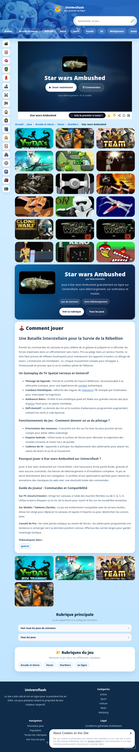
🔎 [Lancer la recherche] (132, 21)
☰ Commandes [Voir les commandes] (91, 87)
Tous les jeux (96, 311)
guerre (25, 546)
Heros (60, 124)
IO (101, 31)
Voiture (49, 31)
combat (82, 385)
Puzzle (90, 31)
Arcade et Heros (28, 31)
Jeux (29, 124)
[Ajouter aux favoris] (123, 115)
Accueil (19, 124)
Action (8, 31)
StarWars (73, 124)
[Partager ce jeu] (119, 115)
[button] (87, 115)
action (31, 403)
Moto (63, 31)
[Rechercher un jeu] (105, 21)
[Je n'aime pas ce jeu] (114, 115)
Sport (76, 31)
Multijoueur (117, 31)
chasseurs (87, 390)
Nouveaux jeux (35, 725)
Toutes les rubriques (35, 734)
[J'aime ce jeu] (109, 115)
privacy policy (94, 741)
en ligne (82, 665)
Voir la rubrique (71, 311)
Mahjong (103, 712)
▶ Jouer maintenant (61, 87)
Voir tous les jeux (35, 739)
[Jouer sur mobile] (128, 115)
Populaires (35, 730)
